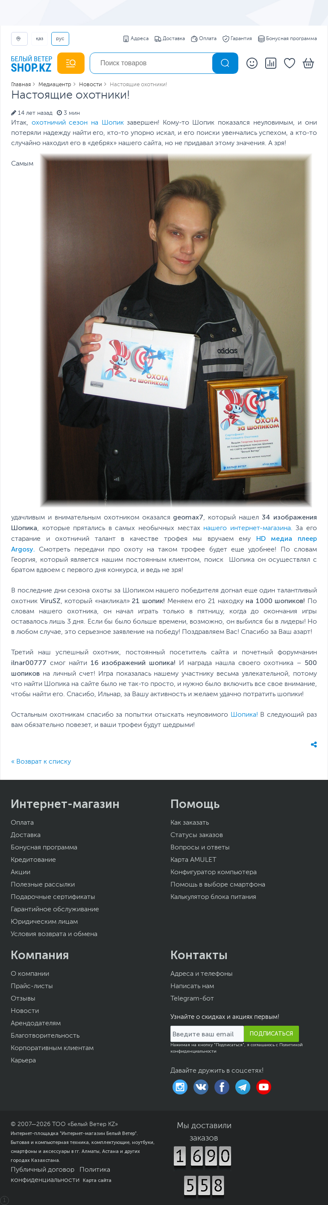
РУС (60, 38)
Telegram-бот (192, 998)
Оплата (204, 38)
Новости (25, 1011)
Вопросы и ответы (200, 847)
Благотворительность (45, 1036)
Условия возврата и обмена (54, 934)
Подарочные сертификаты (53, 897)
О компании (30, 974)
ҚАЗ (39, 38)
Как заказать (189, 823)
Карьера (23, 1060)
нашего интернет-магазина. (248, 528)
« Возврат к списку (41, 762)
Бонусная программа (287, 38)
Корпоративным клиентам (52, 1048)
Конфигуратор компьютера (213, 872)
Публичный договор (42, 1170)
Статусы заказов (196, 835)
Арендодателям (36, 1023)
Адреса (136, 38)
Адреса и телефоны (201, 974)
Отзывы (23, 998)
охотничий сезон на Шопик (78, 123)
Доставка (170, 38)
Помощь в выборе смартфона (217, 884)
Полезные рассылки (43, 884)
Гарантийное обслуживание (55, 909)
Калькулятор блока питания (213, 897)
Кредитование (33, 860)
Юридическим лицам (44, 922)
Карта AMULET (193, 860)
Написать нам (192, 986)
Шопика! (244, 715)
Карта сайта (97, 1180)
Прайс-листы (32, 986)
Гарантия (237, 38)
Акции (20, 872)
